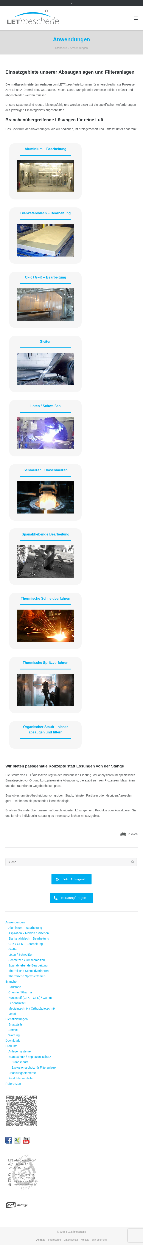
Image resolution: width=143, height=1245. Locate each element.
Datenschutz (71, 1239)
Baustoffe (14, 987)
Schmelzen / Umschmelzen (45, 470)
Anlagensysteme (19, 1051)
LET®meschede (76, 1231)
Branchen (11, 981)
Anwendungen (15, 922)
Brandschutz (19, 1062)
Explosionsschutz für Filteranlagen (34, 1067)
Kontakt (85, 1239)
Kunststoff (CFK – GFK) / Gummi (30, 997)
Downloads (12, 1040)
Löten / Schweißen (45, 406)
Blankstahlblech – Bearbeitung (45, 213)
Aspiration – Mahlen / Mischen (28, 933)
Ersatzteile (15, 1024)
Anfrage (40, 1239)
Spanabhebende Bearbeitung (45, 534)
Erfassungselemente (22, 1073)
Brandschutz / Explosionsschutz (29, 1056)
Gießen (45, 341)
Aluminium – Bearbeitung (45, 149)
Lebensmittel (16, 1003)
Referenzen (13, 1083)
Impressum (54, 1239)
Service (13, 1030)
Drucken (132, 834)
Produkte (11, 1046)
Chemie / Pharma (20, 992)
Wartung (14, 1035)
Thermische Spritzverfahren (45, 663)
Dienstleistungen (16, 1019)
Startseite (61, 48)
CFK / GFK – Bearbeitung (45, 277)
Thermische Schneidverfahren (45, 598)
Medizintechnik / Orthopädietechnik (31, 1008)
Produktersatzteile (20, 1078)
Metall (12, 1014)
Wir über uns (99, 1239)
